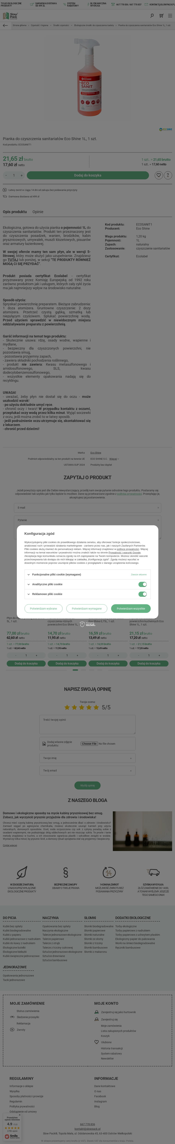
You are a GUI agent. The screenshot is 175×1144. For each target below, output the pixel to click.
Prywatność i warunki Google (125, 552)
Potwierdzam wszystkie (131, 608)
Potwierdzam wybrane (43, 608)
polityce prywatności (128, 549)
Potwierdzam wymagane (87, 608)
